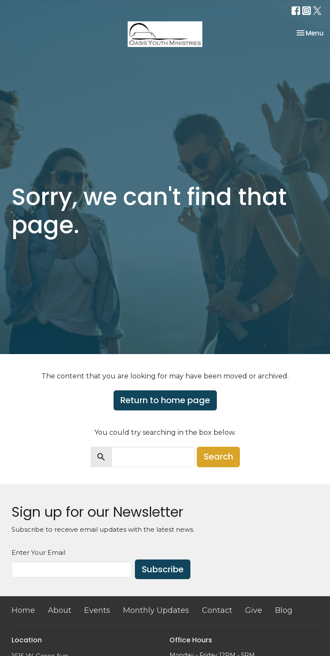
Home (23, 610)
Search (218, 457)
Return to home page (165, 400)
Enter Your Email (38, 552)
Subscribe (163, 569)
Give (253, 610)
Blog (283, 610)
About (59, 610)
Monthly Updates (156, 610)
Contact (217, 610)
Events (97, 610)
